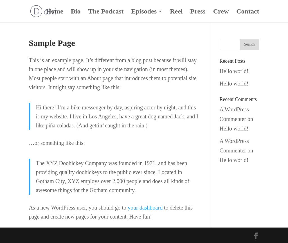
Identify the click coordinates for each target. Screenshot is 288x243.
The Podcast (105, 12)
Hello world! (234, 71)
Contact (247, 12)
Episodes (144, 12)
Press (198, 12)
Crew (221, 12)
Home (54, 12)
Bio (76, 12)
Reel (176, 12)
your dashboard (145, 207)
